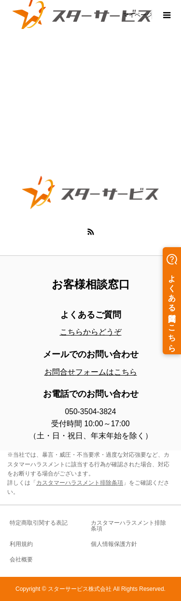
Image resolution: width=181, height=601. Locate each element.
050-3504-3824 (90, 411)
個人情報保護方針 (114, 544)
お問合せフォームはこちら (90, 372)
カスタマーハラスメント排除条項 (79, 482)
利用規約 (21, 544)
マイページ (137, 14)
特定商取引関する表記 (39, 522)
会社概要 (21, 559)
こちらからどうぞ (91, 332)
